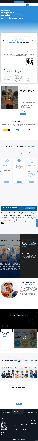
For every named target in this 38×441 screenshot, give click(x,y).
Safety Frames (28, 412)
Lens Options (15, 423)
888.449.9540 (33, 425)
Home (1, 412)
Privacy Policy (23, 428)
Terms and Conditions (24, 429)
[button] (17, 32)
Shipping (15, 428)
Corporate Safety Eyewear (23, 426)
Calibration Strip (16, 429)
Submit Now (19, 403)
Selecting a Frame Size (15, 425)
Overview (4, 412)
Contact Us (32, 412)
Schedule (36, 412)
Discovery (37, 222)
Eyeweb (18, 439)
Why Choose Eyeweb (23, 423)
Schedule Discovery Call (19, 2)
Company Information (24, 424)
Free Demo (22, 114)
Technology (8, 412)
